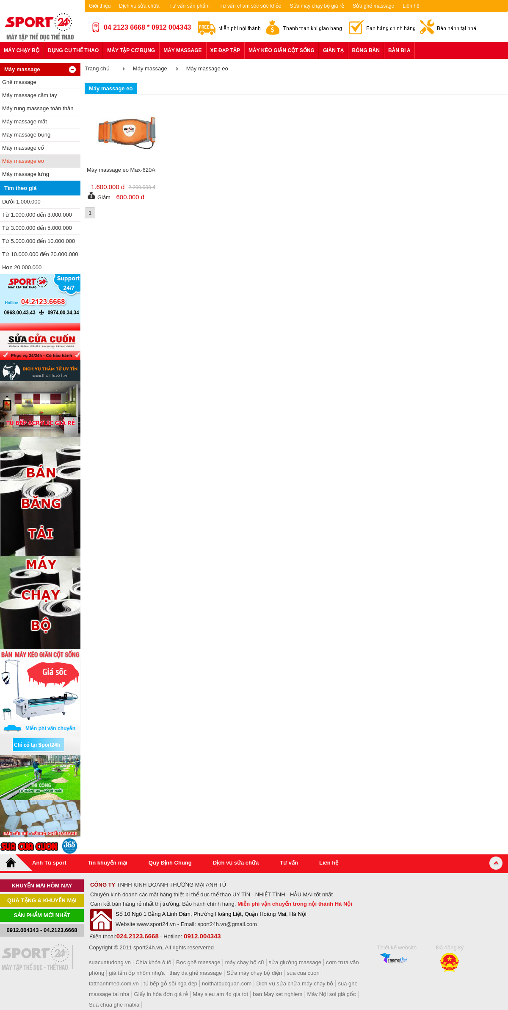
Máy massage (182, 50)
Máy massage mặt (24, 121)
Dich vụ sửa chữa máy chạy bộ (294, 983)
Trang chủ (97, 68)
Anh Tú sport (49, 862)
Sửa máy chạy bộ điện (254, 973)
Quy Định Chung (170, 862)
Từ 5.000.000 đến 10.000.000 (38, 241)
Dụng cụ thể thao (73, 50)
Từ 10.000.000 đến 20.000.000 (40, 254)
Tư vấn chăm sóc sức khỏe (250, 6)
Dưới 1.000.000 (21, 201)
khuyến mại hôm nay (41, 885)
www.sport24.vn (156, 924)
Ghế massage (19, 82)
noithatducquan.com (226, 983)
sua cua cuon (303, 973)
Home (16, 862)
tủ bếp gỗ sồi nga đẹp (170, 983)
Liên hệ (411, 6)
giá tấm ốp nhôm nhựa (137, 973)
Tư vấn (289, 862)
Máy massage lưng (25, 174)
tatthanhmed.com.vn (114, 983)
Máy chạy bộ (21, 50)
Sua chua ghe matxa (114, 1005)
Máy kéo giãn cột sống (281, 50)
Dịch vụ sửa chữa (139, 6)
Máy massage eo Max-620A (121, 170)
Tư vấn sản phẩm (189, 6)
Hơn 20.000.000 (21, 267)
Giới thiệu (99, 6)
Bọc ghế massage (198, 962)
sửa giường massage (295, 962)
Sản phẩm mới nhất (42, 915)
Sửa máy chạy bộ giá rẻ (317, 6)
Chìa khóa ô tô (153, 962)
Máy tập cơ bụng (131, 50)
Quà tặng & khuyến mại (42, 900)
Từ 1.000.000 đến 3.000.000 (37, 215)
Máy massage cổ (23, 148)
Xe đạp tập (225, 50)
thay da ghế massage (195, 973)
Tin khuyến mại (107, 862)
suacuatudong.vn (110, 962)
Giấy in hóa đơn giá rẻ (161, 994)
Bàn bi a (399, 50)
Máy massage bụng (26, 134)
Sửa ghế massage (373, 6)
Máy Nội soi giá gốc (331, 994)
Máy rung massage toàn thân (37, 108)
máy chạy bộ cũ (244, 962)
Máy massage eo (23, 161)
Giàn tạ (333, 50)
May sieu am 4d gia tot (220, 994)
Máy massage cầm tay (29, 95)
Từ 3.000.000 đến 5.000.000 (37, 228)
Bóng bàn (366, 50)
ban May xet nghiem (277, 994)
